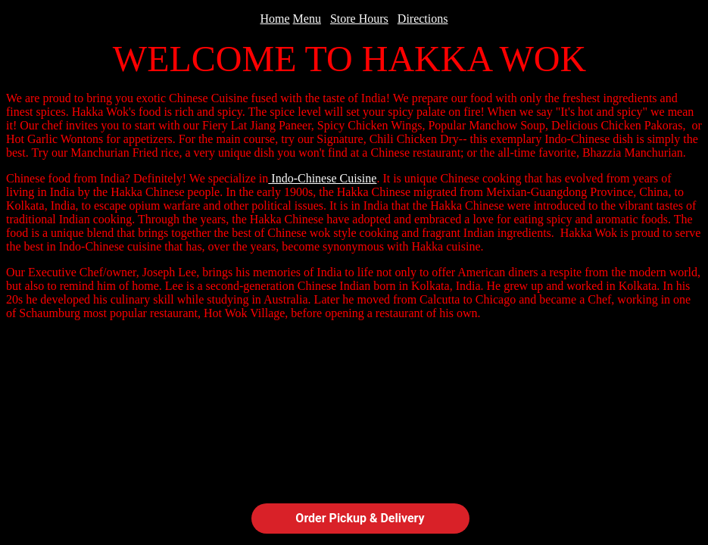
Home (275, 18)
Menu (307, 18)
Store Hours (359, 18)
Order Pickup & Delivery (359, 518)
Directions (423, 18)
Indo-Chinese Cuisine (322, 178)
